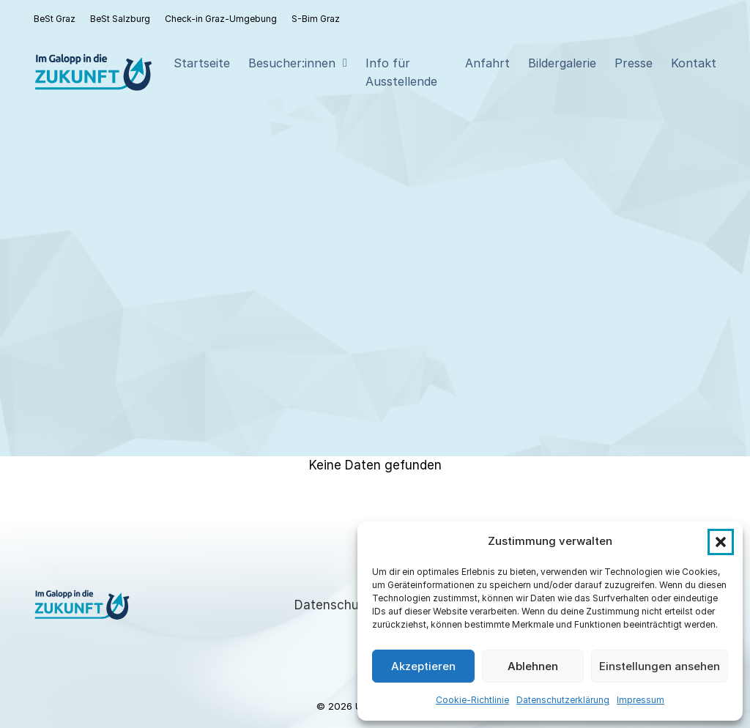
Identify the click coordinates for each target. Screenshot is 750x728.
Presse (634, 63)
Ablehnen (533, 666)
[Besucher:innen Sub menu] (345, 63)
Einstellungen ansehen (659, 666)
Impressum (640, 699)
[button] (720, 542)
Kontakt (693, 63)
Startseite (202, 63)
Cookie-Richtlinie (472, 699)
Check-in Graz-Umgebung (221, 18)
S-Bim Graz (316, 18)
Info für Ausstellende (401, 72)
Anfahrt (487, 63)
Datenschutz (332, 605)
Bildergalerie (562, 63)
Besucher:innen (291, 63)
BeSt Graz (54, 18)
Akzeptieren (423, 666)
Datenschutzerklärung (562, 699)
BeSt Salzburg (120, 18)
